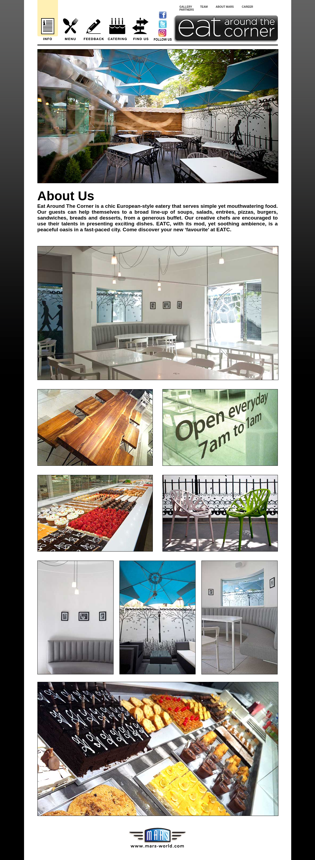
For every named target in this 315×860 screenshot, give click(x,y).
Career (247, 6)
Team (204, 6)
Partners (187, 9)
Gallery (186, 6)
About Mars (225, 6)
